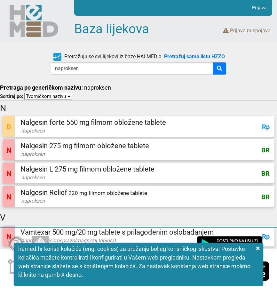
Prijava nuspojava (247, 31)
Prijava (259, 8)
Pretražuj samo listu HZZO (194, 56)
